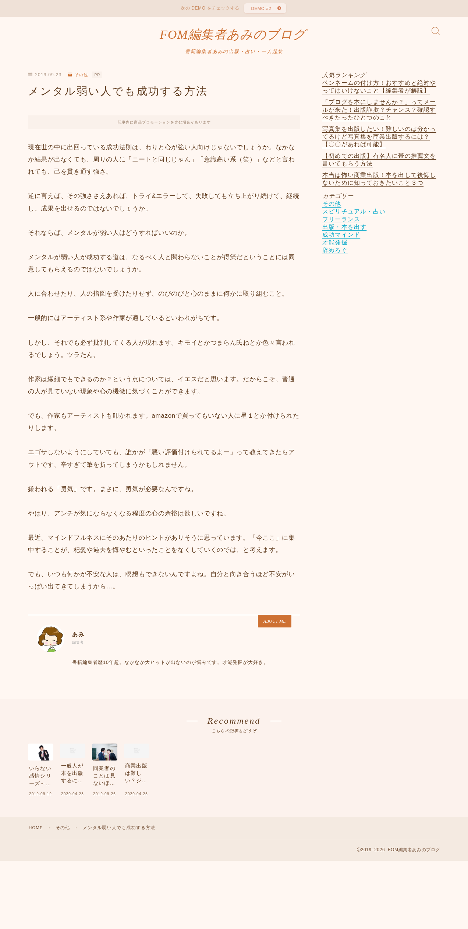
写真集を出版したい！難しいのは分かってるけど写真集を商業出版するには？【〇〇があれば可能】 (379, 140)
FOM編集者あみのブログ (232, 37)
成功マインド (341, 238)
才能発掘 (335, 246)
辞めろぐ (335, 253)
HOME (36, 868)
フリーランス (341, 222)
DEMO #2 (260, 9)
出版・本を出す (344, 230)
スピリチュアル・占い (354, 215)
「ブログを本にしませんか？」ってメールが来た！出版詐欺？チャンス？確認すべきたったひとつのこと (379, 113)
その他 (78, 78)
